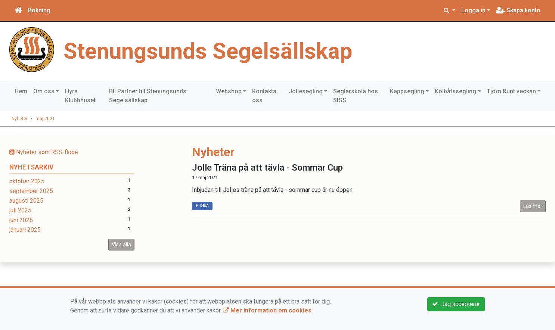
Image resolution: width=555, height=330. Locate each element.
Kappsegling (407, 91)
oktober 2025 (26, 181)
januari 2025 (25, 229)
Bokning (39, 10)
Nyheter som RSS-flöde (43, 152)
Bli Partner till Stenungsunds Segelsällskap (147, 96)
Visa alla (121, 245)
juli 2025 (20, 210)
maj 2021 (45, 118)
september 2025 (31, 190)
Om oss (44, 91)
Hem (21, 91)
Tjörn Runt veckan (511, 91)
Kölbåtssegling (455, 91)
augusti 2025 (26, 200)
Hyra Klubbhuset (80, 96)
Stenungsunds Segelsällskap (207, 51)
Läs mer (532, 206)
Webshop (229, 91)
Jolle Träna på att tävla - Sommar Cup (267, 167)
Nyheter (20, 118)
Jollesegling (306, 91)
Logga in (473, 10)
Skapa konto (518, 10)
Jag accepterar (456, 304)
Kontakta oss (264, 96)
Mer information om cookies (267, 310)
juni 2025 (21, 220)
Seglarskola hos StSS (355, 96)
